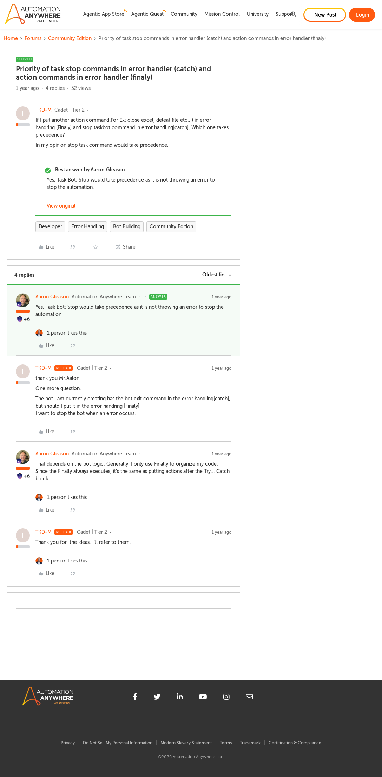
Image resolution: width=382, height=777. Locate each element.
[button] (324, 15)
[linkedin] (180, 698)
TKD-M (43, 110)
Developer (50, 226)
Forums (33, 38)
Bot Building (126, 226)
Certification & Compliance (295, 742)
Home (11, 38)
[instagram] (226, 698)
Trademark (250, 742)
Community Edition (70, 38)
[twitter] (156, 698)
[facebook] (135, 698)
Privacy (68, 742)
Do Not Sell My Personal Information (117, 742)
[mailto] (249, 698)
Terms (226, 742)
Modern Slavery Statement (186, 742)
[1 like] (61, 333)
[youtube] (203, 698)
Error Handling (87, 226)
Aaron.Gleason (52, 296)
